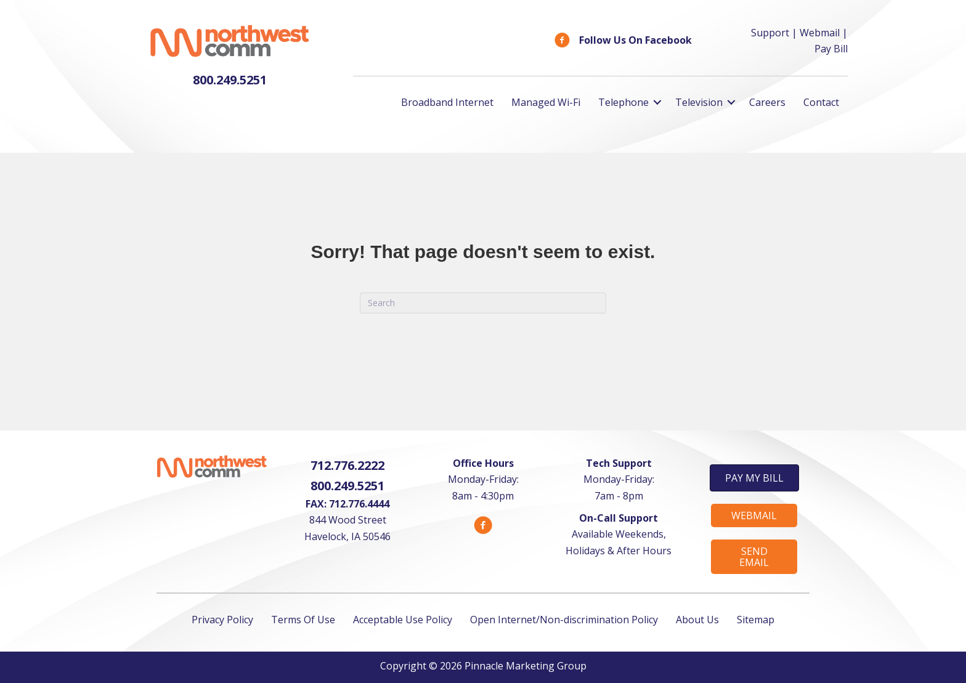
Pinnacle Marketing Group (525, 666)
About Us (697, 619)
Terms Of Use (303, 619)
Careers (767, 102)
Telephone (623, 102)
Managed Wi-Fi (545, 102)
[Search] (483, 303)
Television (699, 102)
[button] (754, 477)
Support (770, 32)
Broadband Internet (447, 102)
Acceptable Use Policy (402, 619)
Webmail (820, 32)
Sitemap (755, 619)
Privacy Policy (222, 619)
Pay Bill (831, 48)
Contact (821, 102)
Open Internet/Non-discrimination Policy (564, 619)
